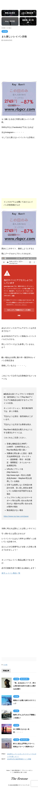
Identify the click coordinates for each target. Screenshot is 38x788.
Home (8, 770)
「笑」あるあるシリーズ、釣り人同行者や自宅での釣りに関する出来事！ (24, 686)
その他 (5, 664)
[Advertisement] (19, 61)
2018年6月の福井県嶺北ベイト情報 (19, 759)
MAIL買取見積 (16, 770)
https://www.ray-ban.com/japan (16, 516)
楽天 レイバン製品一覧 (11, 573)
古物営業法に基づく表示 (20, 772)
